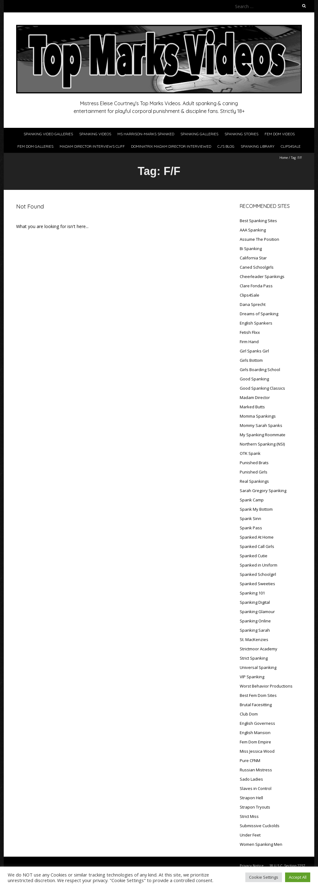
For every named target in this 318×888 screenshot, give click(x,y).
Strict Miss (249, 816)
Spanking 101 (252, 593)
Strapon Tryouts (255, 807)
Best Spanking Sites (258, 220)
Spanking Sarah (255, 630)
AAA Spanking (253, 230)
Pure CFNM (250, 760)
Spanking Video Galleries (48, 134)
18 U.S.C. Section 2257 (287, 865)
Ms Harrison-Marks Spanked (145, 134)
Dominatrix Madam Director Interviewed (171, 146)
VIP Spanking (252, 676)
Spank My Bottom (256, 509)
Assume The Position (259, 239)
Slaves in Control (255, 788)
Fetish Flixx (250, 332)
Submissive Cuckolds (259, 825)
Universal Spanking (258, 667)
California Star (253, 258)
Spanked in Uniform (258, 565)
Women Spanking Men (261, 844)
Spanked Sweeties (257, 583)
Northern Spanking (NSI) (262, 444)
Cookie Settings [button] (263, 877)
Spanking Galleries (199, 134)
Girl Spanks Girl (254, 351)
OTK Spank (250, 453)
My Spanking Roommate (262, 434)
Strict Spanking (254, 658)
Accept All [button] (298, 877)
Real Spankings (254, 481)
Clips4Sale (291, 146)
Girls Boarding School (260, 369)
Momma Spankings (258, 416)
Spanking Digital (255, 602)
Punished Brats (254, 462)
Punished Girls (253, 472)
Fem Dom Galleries (35, 146)
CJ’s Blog (225, 146)
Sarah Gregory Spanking (263, 490)
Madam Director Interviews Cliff (92, 146)
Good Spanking (254, 379)
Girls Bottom (251, 360)
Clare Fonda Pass (256, 286)
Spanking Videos (95, 134)
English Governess (257, 723)
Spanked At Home (257, 537)
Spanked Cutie (253, 555)
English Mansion (255, 732)
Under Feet (250, 835)
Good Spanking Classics (262, 388)
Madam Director (255, 397)
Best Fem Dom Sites (258, 695)
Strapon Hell (251, 798)
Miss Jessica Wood (257, 751)
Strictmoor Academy (258, 649)
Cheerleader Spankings (262, 276)
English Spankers (256, 323)
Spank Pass (251, 528)
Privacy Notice (252, 865)
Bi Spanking (251, 248)
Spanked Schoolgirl (258, 574)
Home (283, 157)
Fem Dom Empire (255, 742)
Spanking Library (258, 146)
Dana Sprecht (253, 304)
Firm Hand (249, 341)
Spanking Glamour (257, 611)
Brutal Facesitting (256, 704)
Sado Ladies (251, 779)
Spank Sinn (250, 518)
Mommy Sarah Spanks (261, 425)
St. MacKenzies (254, 639)
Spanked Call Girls (257, 546)
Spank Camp (252, 500)
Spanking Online (255, 621)
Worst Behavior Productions (266, 686)
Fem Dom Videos (280, 134)
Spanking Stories (241, 134)
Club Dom (249, 714)
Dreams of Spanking (259, 313)
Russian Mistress (256, 770)
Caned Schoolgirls (257, 267)
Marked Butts (252, 407)
